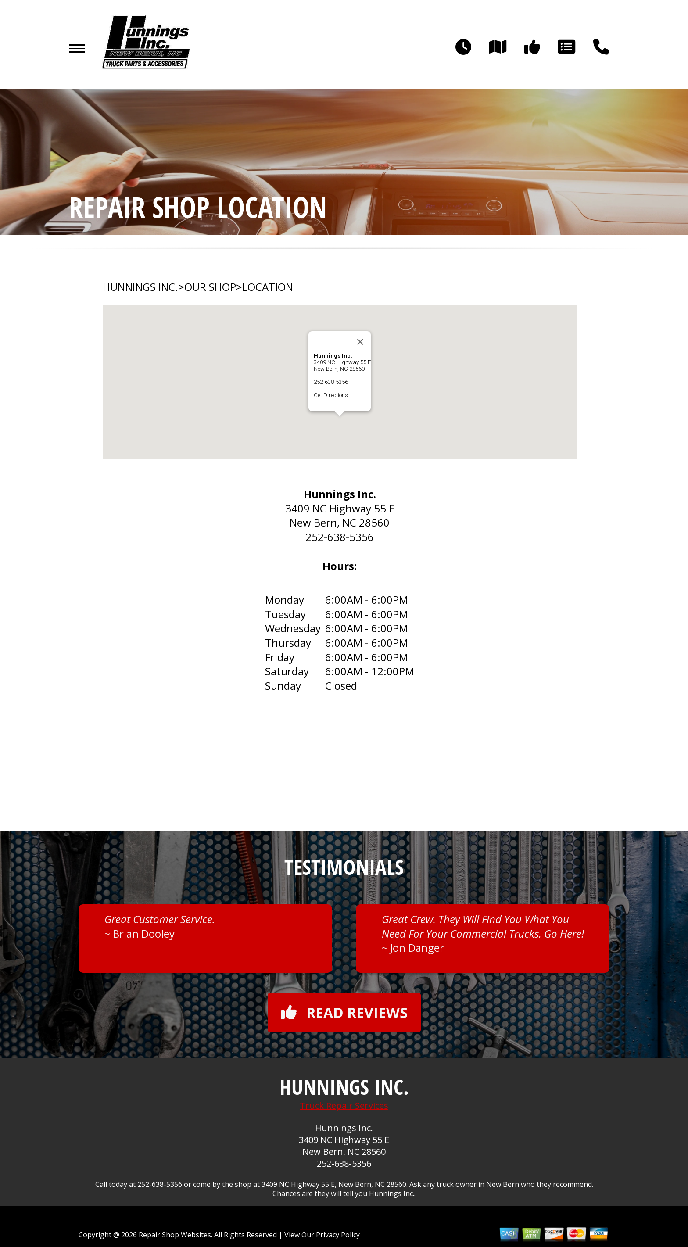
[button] (339, 424)
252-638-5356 (331, 382)
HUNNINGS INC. (140, 287)
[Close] (360, 341)
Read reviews (344, 1012)
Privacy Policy (338, 1235)
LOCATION (267, 287)
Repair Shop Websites (174, 1235)
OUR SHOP (210, 287)
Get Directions (331, 395)
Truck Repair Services (344, 1105)
